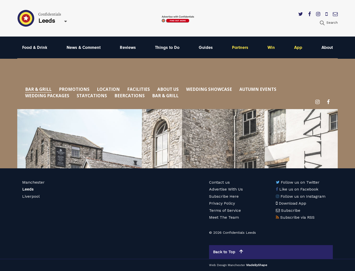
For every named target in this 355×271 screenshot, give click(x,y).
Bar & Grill (38, 89)
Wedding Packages (47, 95)
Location (108, 89)
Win (271, 47)
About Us (168, 89)
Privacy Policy (222, 203)
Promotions (74, 89)
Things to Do (167, 47)
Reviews (128, 47)
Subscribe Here (224, 196)
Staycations (92, 95)
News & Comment (84, 47)
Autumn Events (257, 89)
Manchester (33, 182)
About (327, 47)
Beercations (129, 95)
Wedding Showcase (209, 89)
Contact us (219, 182)
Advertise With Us (226, 189)
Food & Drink (34, 47)
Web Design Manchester (227, 265)
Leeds (28, 189)
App (298, 47)
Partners (240, 47)
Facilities (138, 89)
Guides (206, 47)
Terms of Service (225, 210)
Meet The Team (224, 217)
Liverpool (31, 196)
